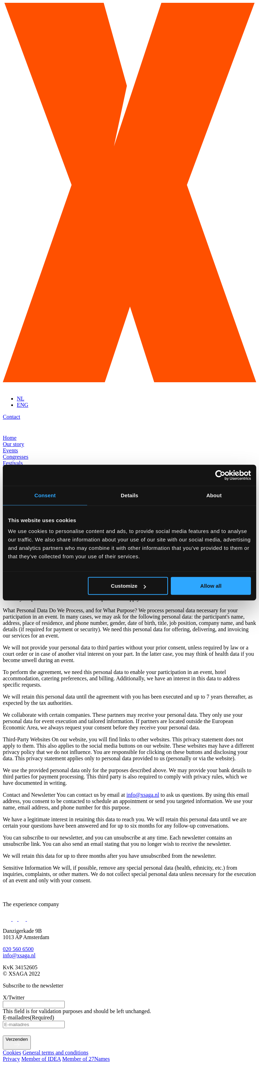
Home (9, 438)
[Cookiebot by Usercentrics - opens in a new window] (220, 475)
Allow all (211, 586)
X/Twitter (13, 997)
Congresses (15, 457)
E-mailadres (28, 1017)
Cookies (12, 1053)
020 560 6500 (18, 949)
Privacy (11, 1059)
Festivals (13, 463)
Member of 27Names (86, 1059)
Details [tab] (129, 495)
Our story (13, 444)
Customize (128, 586)
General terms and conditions (55, 1053)
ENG (22, 405)
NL (20, 399)
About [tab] (214, 495)
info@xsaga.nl (142, 795)
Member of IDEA (41, 1059)
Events (10, 450)
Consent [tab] (45, 495)
